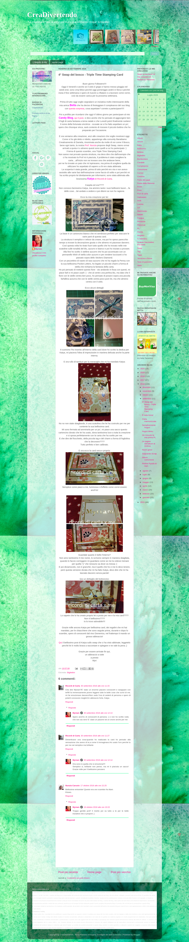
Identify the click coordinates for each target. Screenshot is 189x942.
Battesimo (141, 149)
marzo (146, 490)
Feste (139, 187)
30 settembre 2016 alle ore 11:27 (95, 736)
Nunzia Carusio (72, 785)
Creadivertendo (37, 108)
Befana (140, 152)
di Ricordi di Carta (99, 179)
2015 (142, 502)
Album (140, 138)
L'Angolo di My (40, 62)
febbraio (146, 494)
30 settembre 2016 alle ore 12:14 (98, 760)
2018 (142, 376)
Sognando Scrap (149, 454)
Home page (57, 62)
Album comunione (148, 458)
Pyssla (140, 232)
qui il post (79, 118)
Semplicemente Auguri (149, 426)
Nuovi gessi (147, 450)
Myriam (76, 713)
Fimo (139, 190)
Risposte (72, 708)
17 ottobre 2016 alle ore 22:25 (94, 785)
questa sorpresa (76, 108)
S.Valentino (142, 239)
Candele (141, 162)
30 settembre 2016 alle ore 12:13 (98, 713)
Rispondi (69, 702)
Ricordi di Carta (72, 686)
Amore (140, 142)
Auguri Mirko (147, 431)
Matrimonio (142, 211)
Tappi (139, 255)
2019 (142, 372)
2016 (142, 384)
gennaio (146, 497)
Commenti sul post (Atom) (78, 878)
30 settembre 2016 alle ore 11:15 (95, 686)
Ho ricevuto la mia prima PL (149, 436)
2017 (142, 380)
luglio (145, 474)
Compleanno (142, 166)
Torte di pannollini (145, 262)
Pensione (141, 221)
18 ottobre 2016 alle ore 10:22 (97, 807)
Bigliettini (71, 672)
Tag (138, 251)
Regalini (140, 235)
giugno (146, 478)
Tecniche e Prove (144, 258)
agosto (146, 471)
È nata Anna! (147, 415)
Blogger (136, 935)
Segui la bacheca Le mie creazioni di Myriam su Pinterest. (146, 77)
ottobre (146, 395)
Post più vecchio (121, 872)
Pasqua (140, 218)
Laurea (140, 204)
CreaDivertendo (52, 15)
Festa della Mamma (146, 183)
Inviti (139, 201)
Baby (139, 145)
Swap (139, 248)
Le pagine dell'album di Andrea (148, 443)
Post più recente (68, 872)
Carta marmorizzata (149, 420)
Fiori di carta (142, 194)
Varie (139, 265)
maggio (146, 482)
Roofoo (118, 935)
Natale (140, 214)
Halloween (141, 197)
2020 (142, 369)
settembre (147, 399)
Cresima (141, 176)
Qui (60, 642)
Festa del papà (143, 180)
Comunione (142, 169)
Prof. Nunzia (91, 145)
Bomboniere (142, 159)
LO (138, 208)
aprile (145, 486)
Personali (141, 225)
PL (138, 228)
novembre (147, 391)
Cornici (140, 173)
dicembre (147, 387)
